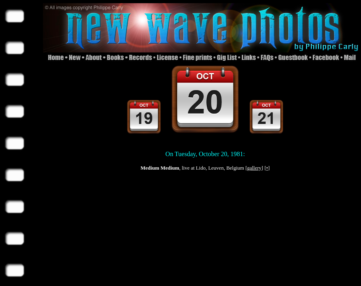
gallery (254, 168)
